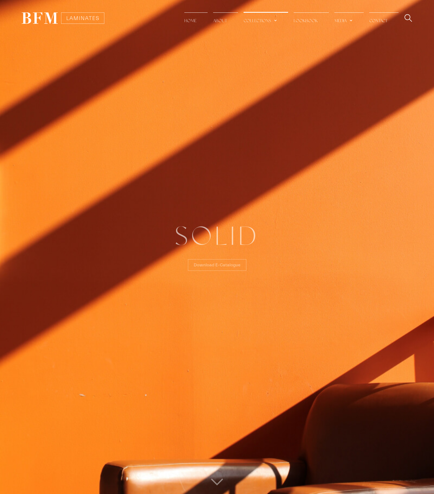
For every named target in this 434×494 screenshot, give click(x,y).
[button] (266, 18)
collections (257, 21)
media (340, 21)
